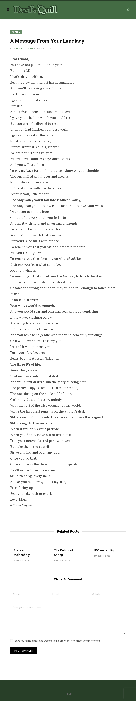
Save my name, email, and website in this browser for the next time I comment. (57, 640)
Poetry (16, 32)
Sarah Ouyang (23, 48)
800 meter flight (105, 550)
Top (68, 694)
